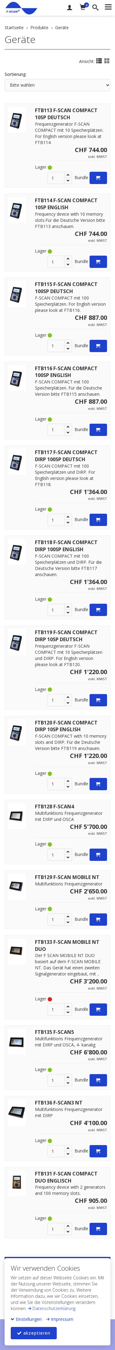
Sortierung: (16, 74)
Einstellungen (26, 1319)
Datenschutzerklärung (51, 1308)
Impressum (59, 1319)
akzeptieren (33, 1333)
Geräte (20, 39)
